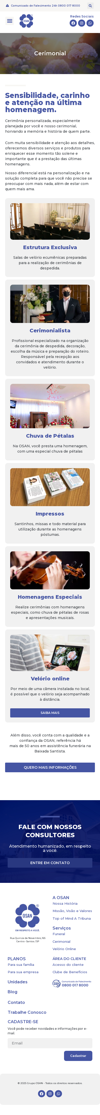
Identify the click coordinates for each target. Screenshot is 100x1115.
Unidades (18, 982)
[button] (90, 6)
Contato (16, 1002)
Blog (12, 991)
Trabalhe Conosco (27, 1012)
